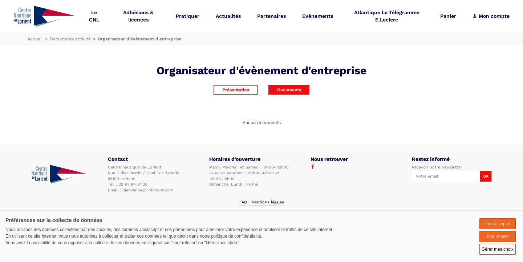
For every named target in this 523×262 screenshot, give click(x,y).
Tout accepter (498, 223)
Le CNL (94, 16)
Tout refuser (497, 236)
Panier (448, 16)
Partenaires (271, 16)
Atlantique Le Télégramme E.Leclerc (386, 16)
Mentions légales (267, 202)
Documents (289, 89)
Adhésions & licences (138, 16)
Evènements (317, 16)
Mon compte (491, 16)
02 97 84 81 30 (132, 184)
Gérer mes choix (498, 249)
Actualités (228, 16)
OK (485, 176)
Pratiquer (187, 16)
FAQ (243, 202)
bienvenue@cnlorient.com (147, 190)
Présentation (235, 89)
